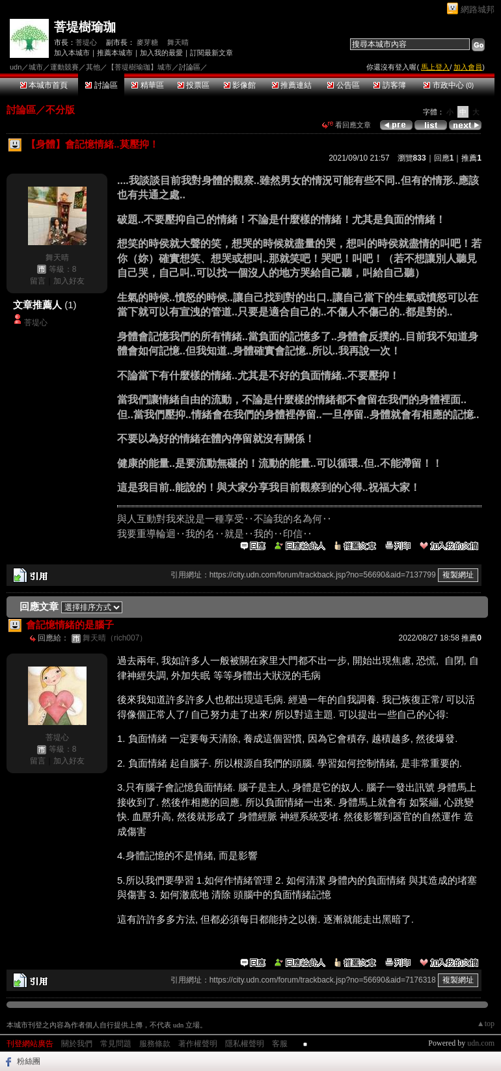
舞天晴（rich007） (115, 637)
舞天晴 (178, 42)
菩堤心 (86, 42)
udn (15, 67)
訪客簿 (389, 85)
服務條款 (154, 1043)
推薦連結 (292, 85)
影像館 (240, 85)
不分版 (60, 109)
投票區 (194, 85)
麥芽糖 (147, 42)
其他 (93, 67)
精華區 (147, 85)
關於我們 (76, 1043)
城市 (36, 67)
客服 (280, 1043)
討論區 (101, 85)
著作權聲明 (197, 1043)
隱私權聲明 (244, 1043)
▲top (485, 1023)
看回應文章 (346, 125)
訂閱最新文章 (211, 53)
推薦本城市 (115, 53)
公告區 (343, 85)
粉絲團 (28, 1061)
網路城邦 (477, 9)
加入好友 (69, 280)
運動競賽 (64, 67)
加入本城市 (72, 53)
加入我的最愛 (161, 53)
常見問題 (115, 1043)
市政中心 (449, 85)
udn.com (480, 1043)
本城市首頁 (44, 85)
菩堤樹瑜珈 (85, 27)
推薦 (471, 158)
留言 (38, 280)
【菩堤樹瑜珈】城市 (139, 67)
